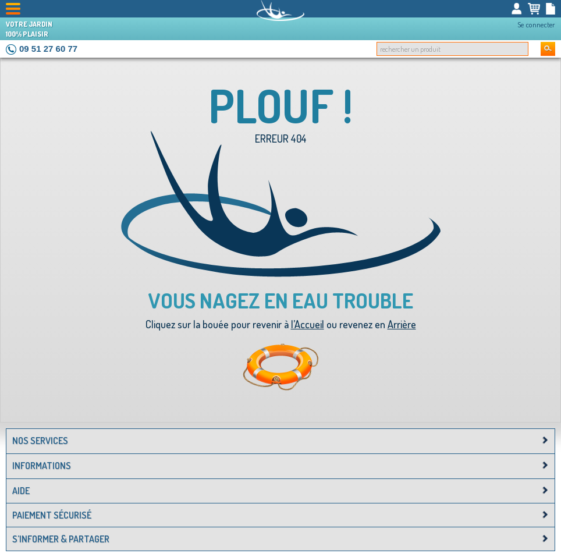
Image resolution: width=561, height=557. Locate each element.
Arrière (402, 324)
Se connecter (536, 24)
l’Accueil (307, 324)
